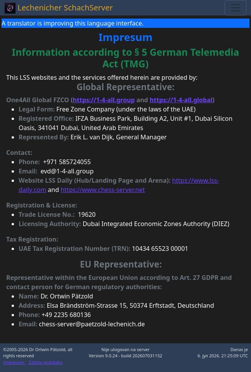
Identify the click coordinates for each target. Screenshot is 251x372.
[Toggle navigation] (235, 7)
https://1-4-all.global (181, 100)
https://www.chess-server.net (103, 189)
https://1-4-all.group (104, 100)
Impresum (14, 362)
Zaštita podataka (45, 362)
